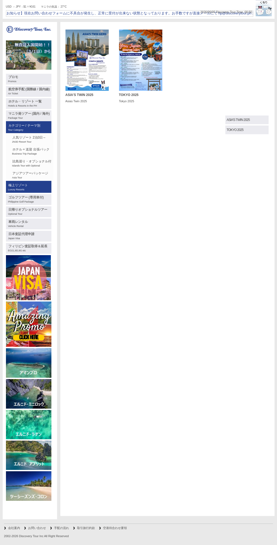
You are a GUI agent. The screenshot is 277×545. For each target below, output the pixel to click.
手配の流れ (61, 528)
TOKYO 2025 (235, 130)
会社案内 (14, 528)
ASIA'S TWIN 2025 (238, 120)
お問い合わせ (37, 528)
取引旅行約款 (86, 528)
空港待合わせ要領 (115, 528)
